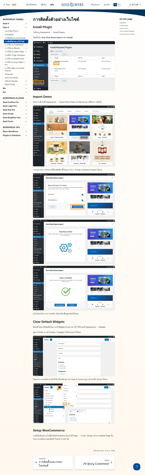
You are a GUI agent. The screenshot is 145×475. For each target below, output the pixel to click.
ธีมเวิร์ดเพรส (31, 5)
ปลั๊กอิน (43, 5)
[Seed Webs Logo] (72, 5)
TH (115, 5)
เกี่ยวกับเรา (95, 5)
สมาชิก (107, 5)
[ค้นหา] (10, 5)
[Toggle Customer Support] (136, 466)
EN (119, 5)
